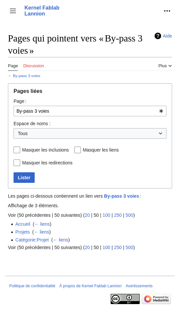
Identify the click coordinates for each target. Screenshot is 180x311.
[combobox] (90, 111)
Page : (20, 101)
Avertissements (139, 286)
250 (118, 215)
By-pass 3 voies (26, 75)
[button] (12, 10)
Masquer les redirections (47, 162)
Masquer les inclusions (45, 150)
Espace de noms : (32, 123)
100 (106, 215)
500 (129, 215)
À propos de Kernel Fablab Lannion (90, 286)
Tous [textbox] (23, 133)
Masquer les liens (101, 150)
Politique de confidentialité (32, 286)
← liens (42, 224)
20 (87, 215)
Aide (167, 36)
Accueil (22, 224)
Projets (22, 232)
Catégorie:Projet (32, 239)
